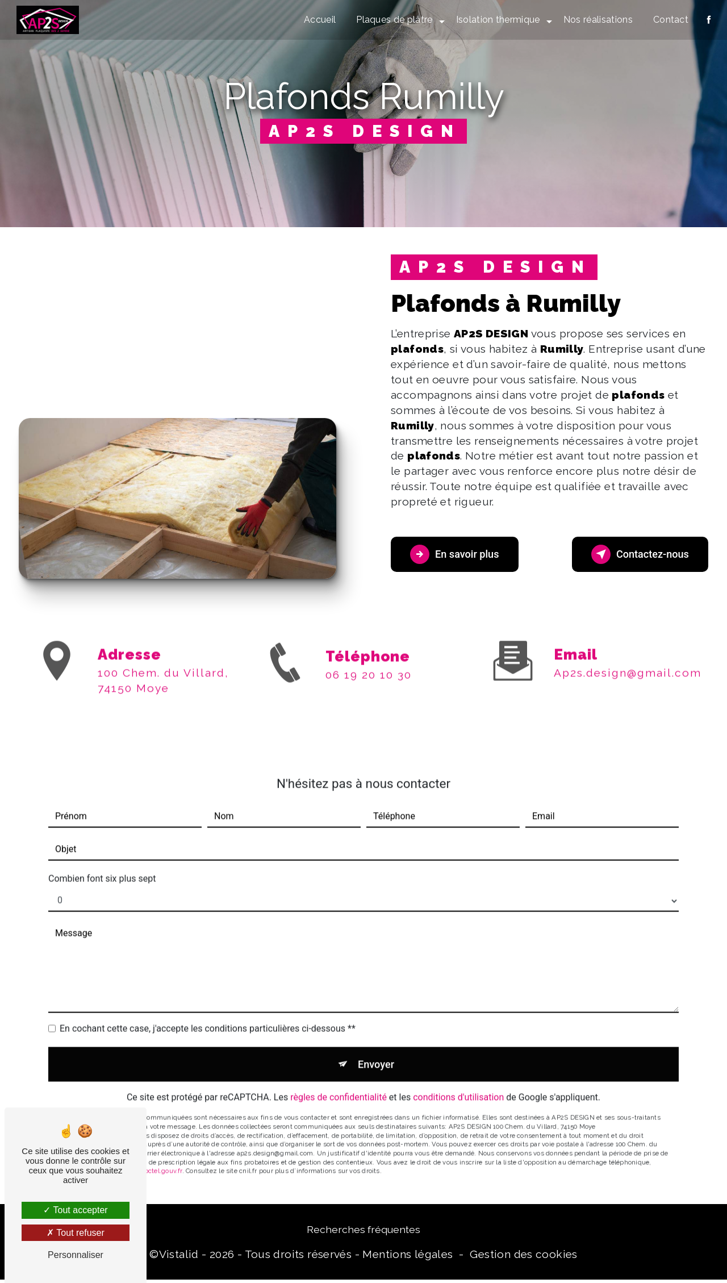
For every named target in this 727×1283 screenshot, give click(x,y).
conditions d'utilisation (458, 1086)
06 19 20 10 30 (368, 688)
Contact (669, 19)
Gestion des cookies (523, 1257)
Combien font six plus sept (102, 864)
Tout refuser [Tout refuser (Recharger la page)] (76, 1233)
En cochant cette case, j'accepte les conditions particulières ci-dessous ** (208, 1014)
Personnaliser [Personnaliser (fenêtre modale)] (75, 1255)
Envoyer (376, 1051)
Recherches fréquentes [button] (363, 1232)
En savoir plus (460, 554)
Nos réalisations (596, 19)
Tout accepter (75, 1210)
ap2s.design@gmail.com (627, 659)
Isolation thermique (496, 19)
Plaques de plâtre (393, 19)
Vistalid (179, 1257)
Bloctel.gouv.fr (160, 1160)
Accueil (319, 19)
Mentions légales (407, 1257)
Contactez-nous (634, 554)
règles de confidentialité (338, 1086)
